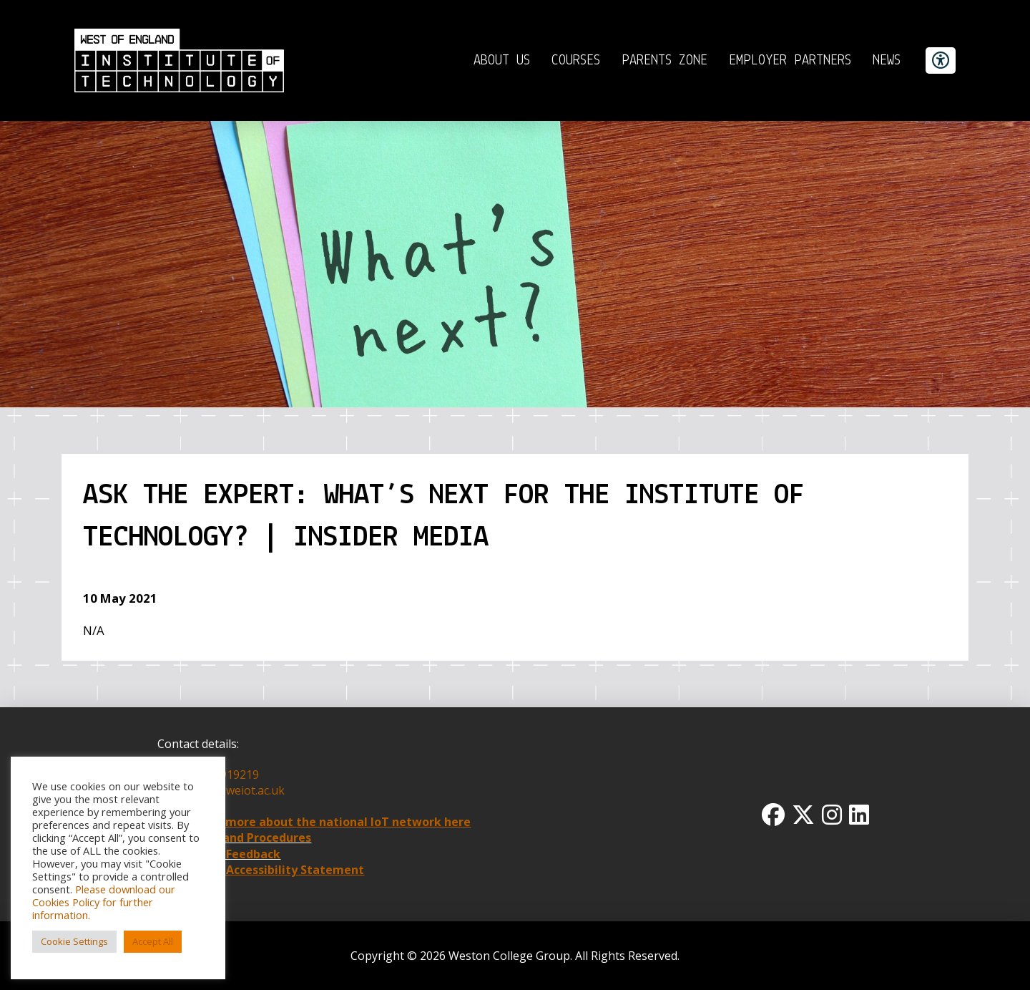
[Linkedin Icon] (859, 815)
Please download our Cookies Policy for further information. (103, 902)
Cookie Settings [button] (74, 941)
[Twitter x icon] (803, 815)
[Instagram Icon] (831, 815)
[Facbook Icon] (773, 815)
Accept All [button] (152, 941)
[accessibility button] (941, 60)
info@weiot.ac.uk (238, 790)
